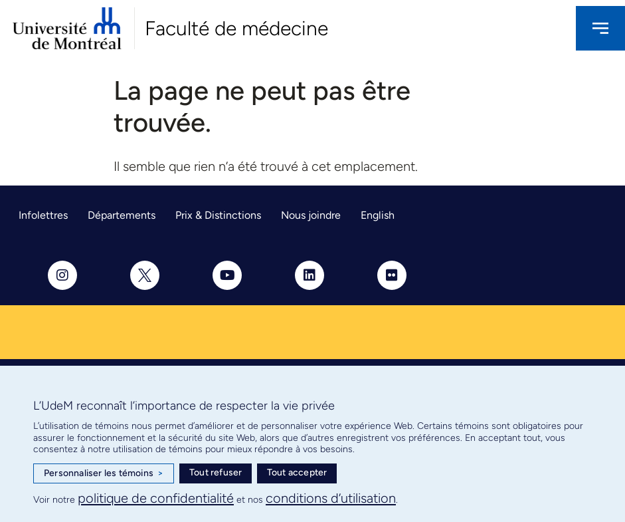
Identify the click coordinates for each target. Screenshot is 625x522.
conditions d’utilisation (331, 498)
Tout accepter (297, 472)
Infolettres (43, 215)
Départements (121, 215)
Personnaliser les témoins (103, 473)
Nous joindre (311, 215)
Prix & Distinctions (218, 215)
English (378, 215)
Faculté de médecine (236, 28)
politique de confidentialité (156, 498)
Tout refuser (215, 472)
